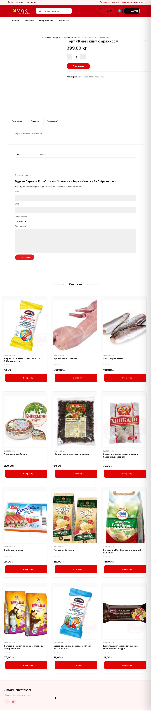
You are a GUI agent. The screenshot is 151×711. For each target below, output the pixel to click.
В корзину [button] (28, 378)
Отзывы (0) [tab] (53, 121)
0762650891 (31, 2)
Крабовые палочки (13, 550)
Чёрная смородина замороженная (71, 454)
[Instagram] (13, 702)
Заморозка (56, 37)
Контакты (64, 20)
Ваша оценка (22, 216)
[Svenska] (120, 11)
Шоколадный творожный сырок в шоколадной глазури (120, 647)
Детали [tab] (34, 121)
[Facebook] (7, 702)
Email (18, 204)
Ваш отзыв (21, 226)
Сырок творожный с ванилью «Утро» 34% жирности (23, 359)
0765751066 (17, 2)
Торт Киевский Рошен (15, 454)
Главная (15, 20)
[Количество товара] (76, 56)
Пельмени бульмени (64, 550)
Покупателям (46, 20)
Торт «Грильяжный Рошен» (148, 42)
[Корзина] (132, 11)
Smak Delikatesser (18, 691)
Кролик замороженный (65, 358)
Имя (18, 191)
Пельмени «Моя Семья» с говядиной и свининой (123, 551)
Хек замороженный (113, 358)
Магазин (29, 20)
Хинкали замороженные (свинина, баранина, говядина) (120, 455)
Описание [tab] (17, 121)
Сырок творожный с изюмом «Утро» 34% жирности (72, 647)
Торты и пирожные (71, 37)
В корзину (78, 66)
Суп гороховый (145, 42)
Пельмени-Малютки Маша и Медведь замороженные (23, 647)
